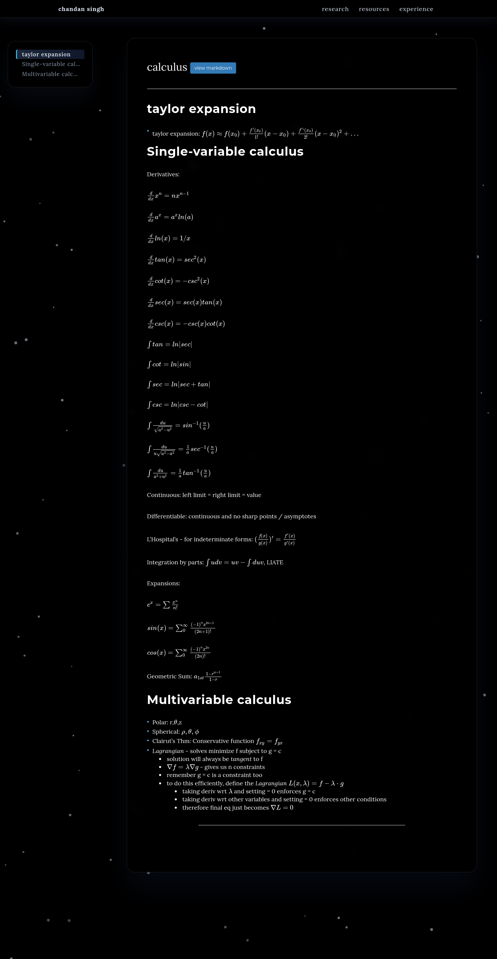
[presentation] (280, 137)
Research (335, 15)
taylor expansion (46, 58)
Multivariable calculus (53, 77)
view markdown (213, 72)
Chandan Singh (81, 15)
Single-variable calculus (53, 67)
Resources (374, 15)
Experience (417, 15)
